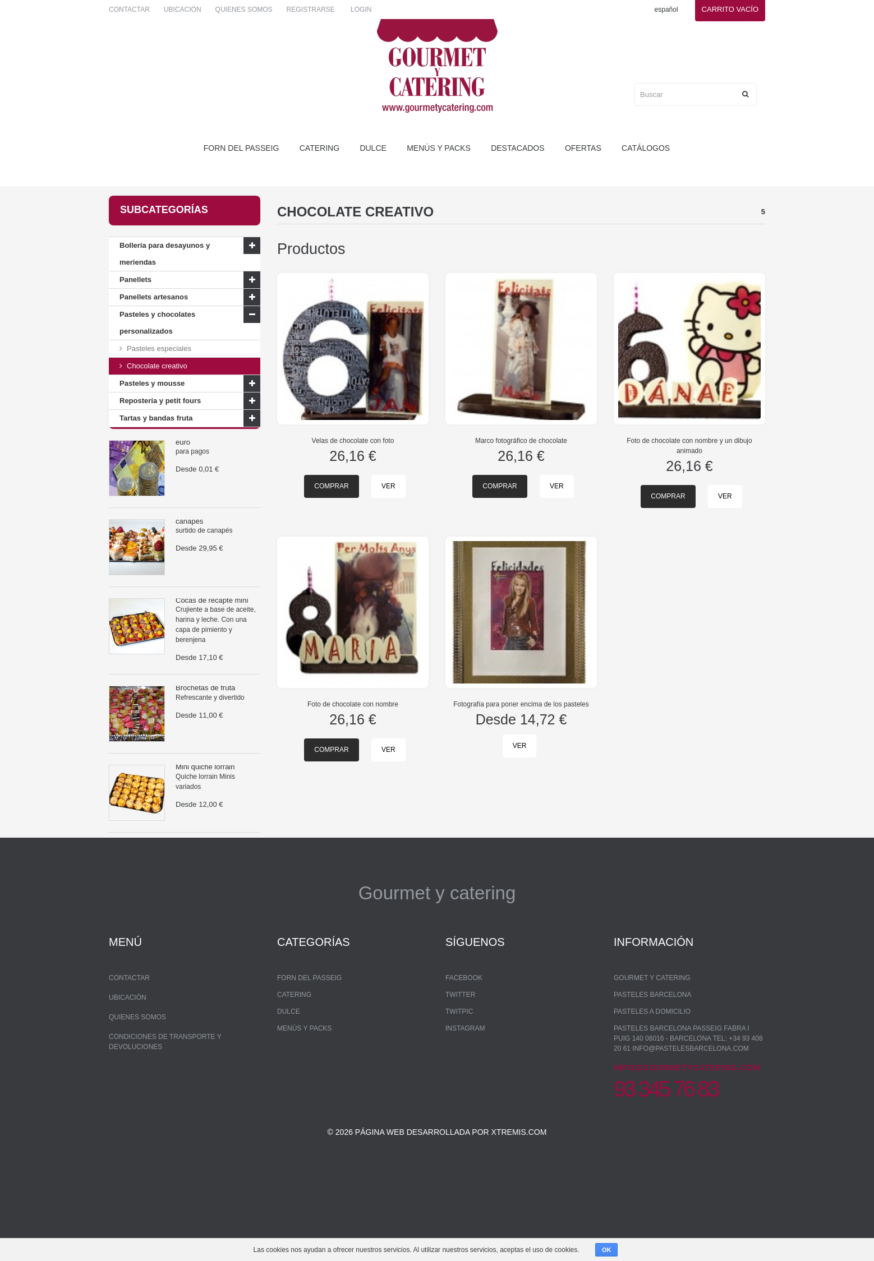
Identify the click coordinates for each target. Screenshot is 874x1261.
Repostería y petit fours (160, 400)
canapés (189, 566)
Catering (319, 148)
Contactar (129, 9)
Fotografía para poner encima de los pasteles (520, 704)
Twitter (460, 1068)
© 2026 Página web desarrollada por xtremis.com (437, 1219)
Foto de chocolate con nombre (352, 704)
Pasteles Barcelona (653, 1068)
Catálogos (646, 148)
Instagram (465, 1102)
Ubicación (182, 9)
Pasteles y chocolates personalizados (157, 322)
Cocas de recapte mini (212, 645)
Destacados (517, 148)
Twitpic (459, 1085)
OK (606, 1249)
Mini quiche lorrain (205, 811)
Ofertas (583, 148)
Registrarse (311, 9)
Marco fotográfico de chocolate (521, 441)
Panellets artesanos (153, 297)
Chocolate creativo (157, 366)
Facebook (463, 1051)
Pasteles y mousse (152, 383)
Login (361, 9)
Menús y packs (439, 148)
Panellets (135, 279)
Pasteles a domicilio (652, 1085)
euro (183, 487)
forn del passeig (241, 148)
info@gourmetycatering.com (687, 1141)
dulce (373, 148)
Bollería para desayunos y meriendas (164, 253)
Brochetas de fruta (205, 732)
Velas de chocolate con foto (353, 441)
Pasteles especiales (159, 348)
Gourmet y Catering (652, 1051)
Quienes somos (244, 9)
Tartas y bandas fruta (156, 418)
